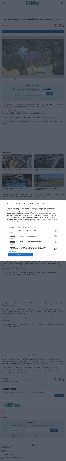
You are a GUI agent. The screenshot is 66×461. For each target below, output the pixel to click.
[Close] (62, 204)
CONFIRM (20, 254)
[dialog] (33, 230)
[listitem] (33, 227)
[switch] (55, 231)
